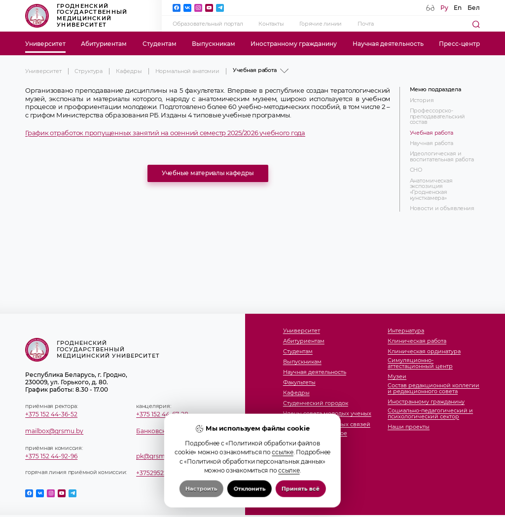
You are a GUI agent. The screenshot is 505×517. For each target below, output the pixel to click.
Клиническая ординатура (424, 352)
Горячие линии (320, 24)
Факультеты (299, 383)
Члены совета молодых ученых (327, 414)
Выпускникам (213, 43)
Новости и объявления (442, 209)
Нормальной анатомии (187, 71)
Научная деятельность (388, 43)
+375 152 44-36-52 (51, 414)
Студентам (160, 43)
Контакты (271, 24)
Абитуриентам (104, 43)
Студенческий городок (315, 403)
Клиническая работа (417, 341)
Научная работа (431, 144)
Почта (366, 24)
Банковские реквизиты (171, 431)
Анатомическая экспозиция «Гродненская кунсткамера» (431, 189)
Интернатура (406, 331)
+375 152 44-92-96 (51, 456)
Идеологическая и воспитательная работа (442, 156)
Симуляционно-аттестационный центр (420, 363)
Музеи (397, 377)
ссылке (282, 474)
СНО (416, 170)
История (422, 101)
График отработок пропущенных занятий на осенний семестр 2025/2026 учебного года (165, 133)
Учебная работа (431, 133)
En (458, 7)
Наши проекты (409, 427)
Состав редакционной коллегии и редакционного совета (433, 388)
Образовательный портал (208, 24)
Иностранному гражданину (294, 43)
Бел (474, 7)
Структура (88, 71)
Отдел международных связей (326, 425)
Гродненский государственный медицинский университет (76, 15)
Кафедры (129, 71)
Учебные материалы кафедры (208, 173)
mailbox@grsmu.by (54, 431)
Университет (45, 43)
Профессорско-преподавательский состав (438, 116)
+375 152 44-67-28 (162, 414)
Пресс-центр (459, 43)
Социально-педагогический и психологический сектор (430, 413)
